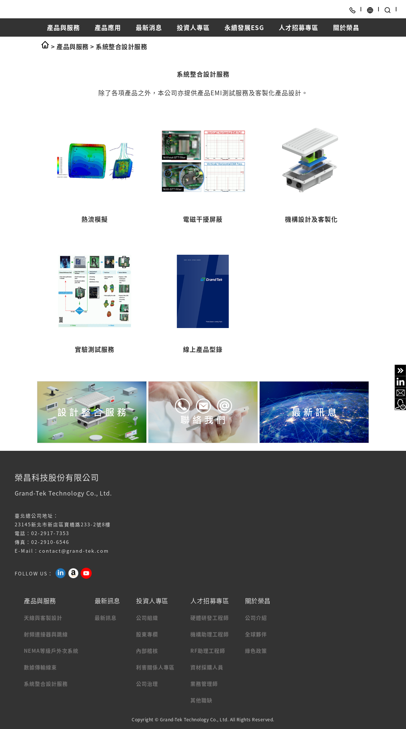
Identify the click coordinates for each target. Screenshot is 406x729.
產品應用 (108, 27)
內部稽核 (147, 650)
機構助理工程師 (209, 634)
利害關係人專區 (155, 667)
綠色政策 (256, 650)
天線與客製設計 (43, 617)
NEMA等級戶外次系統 (51, 650)
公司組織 (147, 617)
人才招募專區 (298, 27)
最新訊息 (106, 617)
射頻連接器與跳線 (46, 634)
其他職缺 (201, 700)
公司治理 (147, 683)
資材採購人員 (206, 667)
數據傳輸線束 (40, 667)
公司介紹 (256, 617)
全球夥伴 (256, 634)
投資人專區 (193, 27)
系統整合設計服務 (121, 46)
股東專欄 (147, 634)
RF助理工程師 (207, 650)
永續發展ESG (244, 27)
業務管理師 (204, 683)
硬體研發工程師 (209, 617)
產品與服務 (63, 27)
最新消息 (149, 27)
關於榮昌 (346, 27)
